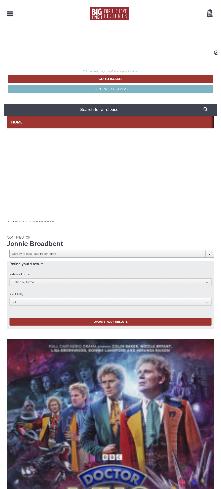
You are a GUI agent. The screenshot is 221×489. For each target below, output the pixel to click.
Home (32, 55)
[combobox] (175, 24)
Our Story (208, 441)
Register (204, 3)
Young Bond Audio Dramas (70, 333)
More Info (30, 229)
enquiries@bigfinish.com (119, 445)
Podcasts (152, 34)
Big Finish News (27, 325)
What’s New (100, 34)
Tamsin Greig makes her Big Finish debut (178, 379)
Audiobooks (49, 55)
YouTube (168, 284)
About (178, 34)
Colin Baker (23, 208)
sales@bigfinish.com (80, 445)
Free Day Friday (166, 333)
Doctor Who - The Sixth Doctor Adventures (25, 189)
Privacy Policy (16, 303)
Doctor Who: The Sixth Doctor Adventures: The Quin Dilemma (29, 199)
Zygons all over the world (68, 376)
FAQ (211, 445)
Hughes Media (29, 483)
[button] (132, 84)
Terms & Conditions (98, 478)
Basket (207, 14)
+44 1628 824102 (84, 441)
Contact (203, 34)
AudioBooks (30, 34)
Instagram (154, 284)
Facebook (129, 284)
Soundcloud (186, 284)
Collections (65, 34)
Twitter (142, 284)
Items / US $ (187, 14)
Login (190, 3)
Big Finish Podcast (158, 287)
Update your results (75, 119)
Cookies (80, 478)
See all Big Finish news (192, 326)
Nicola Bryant (41, 208)
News (127, 34)
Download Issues (204, 449)
